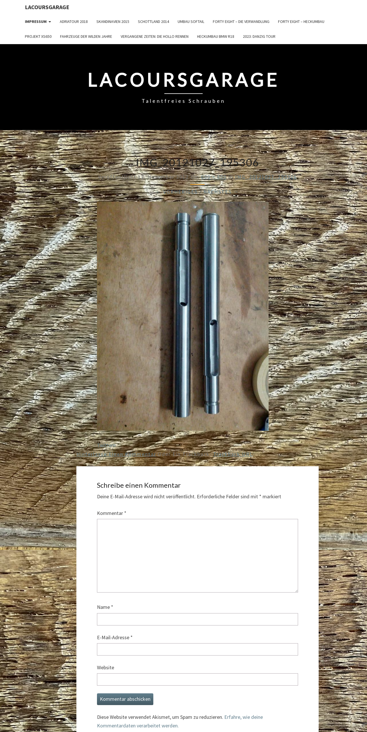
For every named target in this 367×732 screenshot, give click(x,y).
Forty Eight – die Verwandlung (241, 21)
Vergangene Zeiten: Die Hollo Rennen (155, 36)
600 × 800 (214, 177)
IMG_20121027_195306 (266, 177)
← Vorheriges (177, 191)
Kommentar (111, 513)
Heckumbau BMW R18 (215, 36)
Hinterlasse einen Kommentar (116, 454)
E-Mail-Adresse (115, 637)
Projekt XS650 (38, 36)
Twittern (106, 445)
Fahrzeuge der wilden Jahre (86, 36)
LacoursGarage (47, 7)
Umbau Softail (191, 21)
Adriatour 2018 (74, 21)
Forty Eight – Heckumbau (301, 21)
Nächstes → (221, 191)
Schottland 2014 (153, 21)
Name (105, 607)
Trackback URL (233, 454)
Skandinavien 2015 (112, 21)
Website (105, 667)
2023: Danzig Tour (259, 36)
